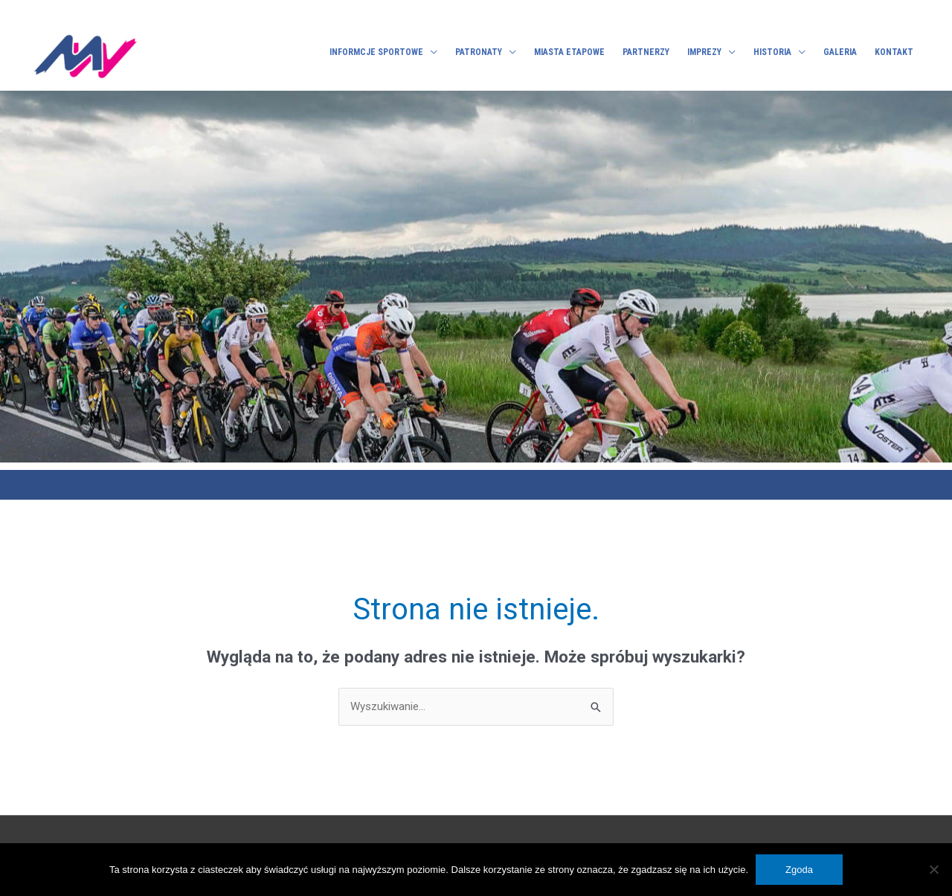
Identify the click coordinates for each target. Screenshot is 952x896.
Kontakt (894, 52)
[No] (933, 869)
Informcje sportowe (376, 52)
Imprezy (704, 52)
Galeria (840, 52)
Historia (772, 52)
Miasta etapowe (569, 52)
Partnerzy (646, 52)
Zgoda (799, 869)
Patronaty (478, 52)
